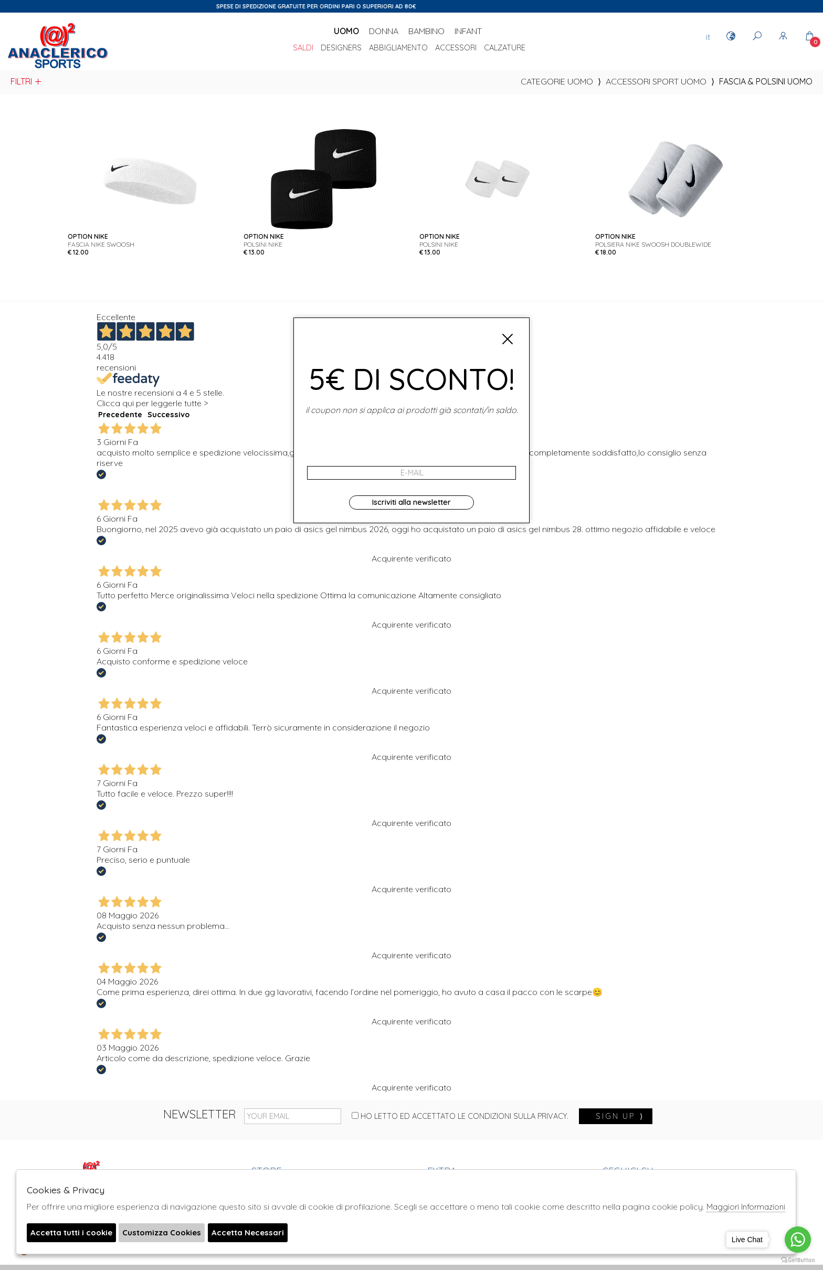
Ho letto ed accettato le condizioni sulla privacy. (460, 1116)
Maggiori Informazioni (745, 1206)
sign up (620, 1116)
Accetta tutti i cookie (74, 1233)
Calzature (504, 48)
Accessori (456, 48)
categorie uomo (557, 81)
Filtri (26, 81)
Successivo (168, 414)
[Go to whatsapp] (798, 1239)
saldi (303, 48)
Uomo (346, 31)
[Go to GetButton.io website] (798, 1259)
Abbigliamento (398, 48)
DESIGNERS (341, 48)
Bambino (426, 31)
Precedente (120, 414)
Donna (383, 31)
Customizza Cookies (170, 1233)
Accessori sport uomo (656, 81)
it (708, 36)
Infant (468, 31)
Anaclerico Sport (58, 46)
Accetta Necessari (261, 1233)
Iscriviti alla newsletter (411, 502)
